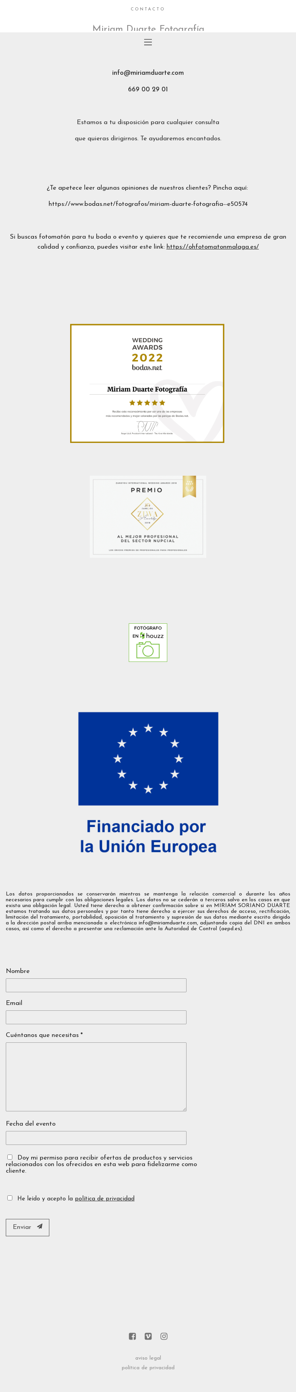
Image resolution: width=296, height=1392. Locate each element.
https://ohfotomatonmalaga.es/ (212, 247)
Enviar (27, 1227)
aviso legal (148, 1358)
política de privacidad (105, 1199)
